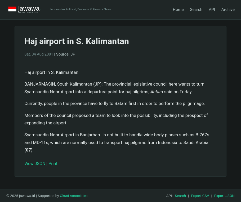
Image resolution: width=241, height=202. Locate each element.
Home (178, 9)
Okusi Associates (74, 195)
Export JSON (224, 195)
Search (196, 9)
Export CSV (200, 195)
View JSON (34, 163)
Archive (228, 9)
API (212, 9)
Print (52, 163)
